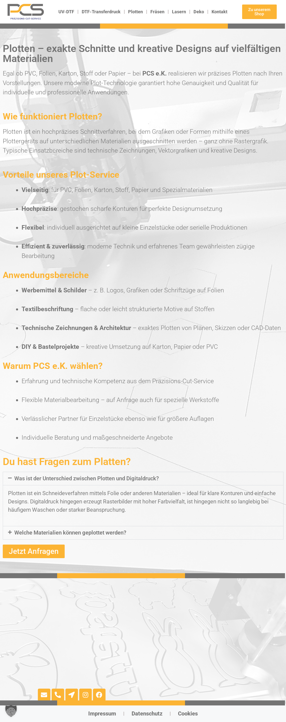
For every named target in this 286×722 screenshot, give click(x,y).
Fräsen (157, 11)
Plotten (135, 11)
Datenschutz (147, 713)
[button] (143, 478)
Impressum (102, 713)
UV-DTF (66, 11)
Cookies (188, 713)
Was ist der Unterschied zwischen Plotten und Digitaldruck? (86, 478)
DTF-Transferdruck (101, 11)
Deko (199, 11)
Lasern (179, 11)
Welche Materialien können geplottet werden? (70, 533)
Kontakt (219, 11)
